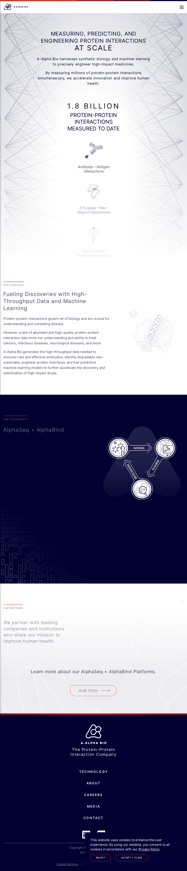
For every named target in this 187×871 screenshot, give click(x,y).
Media (93, 806)
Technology (93, 771)
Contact (93, 818)
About (94, 783)
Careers (93, 795)
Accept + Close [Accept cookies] (131, 857)
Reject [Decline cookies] (100, 857)
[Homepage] (16, 7)
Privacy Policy (148, 849)
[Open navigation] (181, 7)
